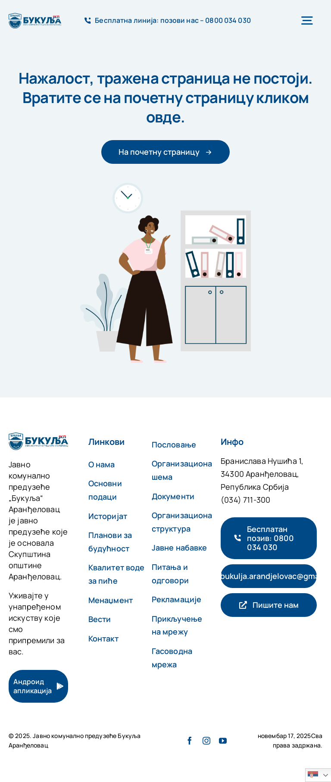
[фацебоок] (190, 740)
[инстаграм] (206, 740)
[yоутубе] (223, 740)
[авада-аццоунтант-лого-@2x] (35, 17)
